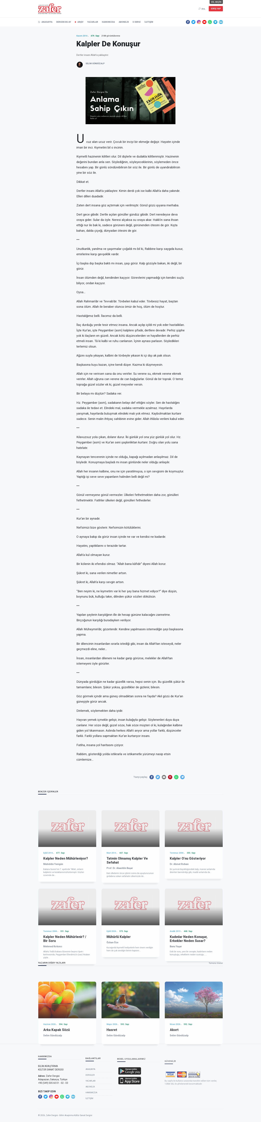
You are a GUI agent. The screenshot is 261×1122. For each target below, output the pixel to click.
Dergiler (90, 1109)
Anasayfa (90, 1104)
